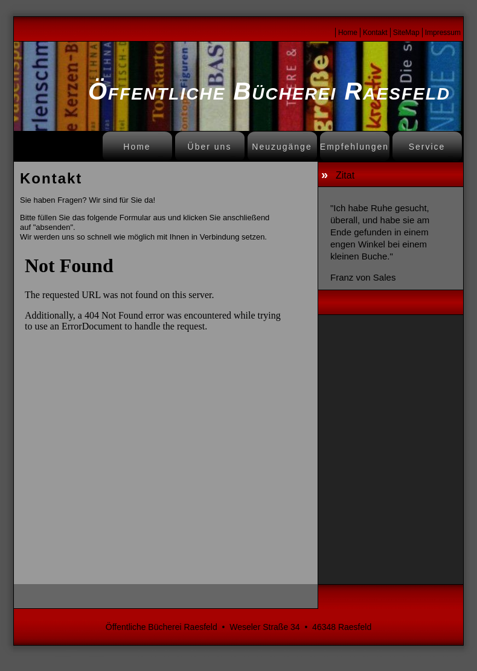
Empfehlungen (354, 146)
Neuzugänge (282, 146)
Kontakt (375, 32)
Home (347, 32)
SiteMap (406, 32)
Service (427, 146)
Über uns (210, 146)
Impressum (443, 32)
